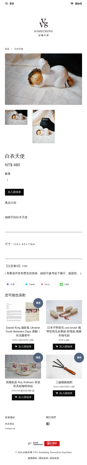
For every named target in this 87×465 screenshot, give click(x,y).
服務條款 (32, 458)
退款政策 (54, 458)
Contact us (10, 428)
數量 (8, 173)
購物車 (76, 3)
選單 (9, 3)
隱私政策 (43, 458)
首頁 (7, 49)
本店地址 (9, 423)
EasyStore (67, 452)
